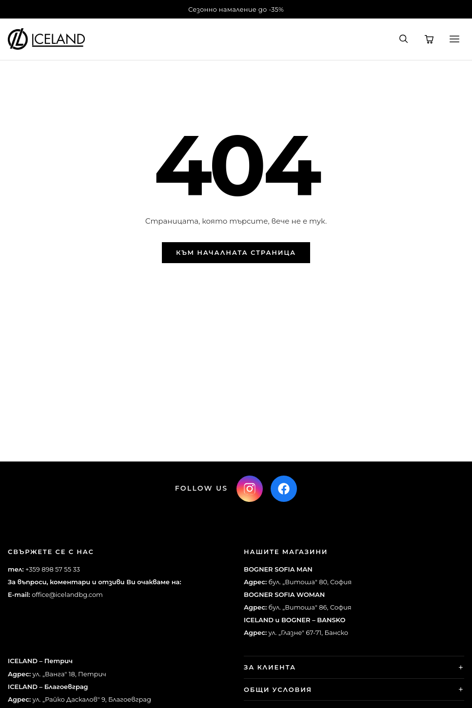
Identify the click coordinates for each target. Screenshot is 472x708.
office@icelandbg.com (67, 594)
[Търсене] (403, 39)
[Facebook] (284, 489)
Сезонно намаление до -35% (236, 9)
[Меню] (454, 39)
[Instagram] (249, 489)
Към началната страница (236, 252)
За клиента (270, 667)
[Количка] (429, 39)
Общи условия (278, 689)
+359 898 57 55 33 (52, 569)
